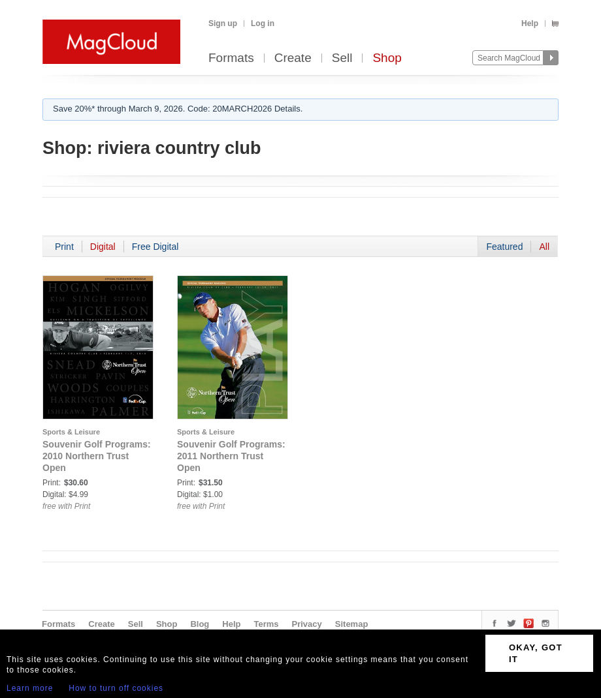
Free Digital (155, 246)
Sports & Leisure (71, 432)
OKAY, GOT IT (535, 653)
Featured (504, 246)
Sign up (222, 23)
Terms (265, 624)
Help (529, 23)
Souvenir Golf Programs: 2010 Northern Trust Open (96, 456)
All (544, 246)
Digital (103, 246)
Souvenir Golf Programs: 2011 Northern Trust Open (231, 456)
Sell (342, 58)
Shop (386, 58)
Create (293, 58)
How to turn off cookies (116, 688)
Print (64, 246)
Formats (231, 58)
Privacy (307, 624)
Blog (199, 624)
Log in (262, 23)
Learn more (30, 688)
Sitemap (351, 624)
